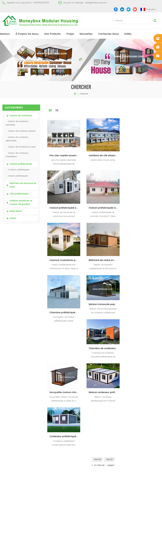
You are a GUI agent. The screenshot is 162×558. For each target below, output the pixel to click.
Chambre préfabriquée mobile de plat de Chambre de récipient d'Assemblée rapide (65, 260)
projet (70, 34)
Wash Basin (15, 211)
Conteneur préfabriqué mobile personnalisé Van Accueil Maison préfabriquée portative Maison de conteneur (65, 340)
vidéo (127, 34)
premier (97, 362)
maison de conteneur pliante (20, 131)
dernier (109, 362)
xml (4, 482)
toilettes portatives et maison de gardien (20, 202)
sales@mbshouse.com (96, 2)
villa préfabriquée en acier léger (94, 482)
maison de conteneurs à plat (20, 146)
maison (5, 34)
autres (12, 218)
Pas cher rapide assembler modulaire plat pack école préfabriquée (65, 155)
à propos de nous (27, 34)
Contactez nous (108, 34)
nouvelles (86, 34)
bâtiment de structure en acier (22, 185)
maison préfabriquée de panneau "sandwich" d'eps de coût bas (65, 208)
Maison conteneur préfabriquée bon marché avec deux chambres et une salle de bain (143, 296)
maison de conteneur (20, 115)
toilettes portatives (88, 448)
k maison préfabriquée (17, 169)
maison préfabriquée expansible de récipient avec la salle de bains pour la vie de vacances (143, 155)
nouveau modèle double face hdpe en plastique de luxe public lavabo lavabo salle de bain (27, 343)
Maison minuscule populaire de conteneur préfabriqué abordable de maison (104, 252)
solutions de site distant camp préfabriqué (104, 155)
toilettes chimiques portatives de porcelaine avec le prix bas (28, 241)
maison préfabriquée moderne (93, 454)
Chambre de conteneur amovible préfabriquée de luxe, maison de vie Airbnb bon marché (143, 252)
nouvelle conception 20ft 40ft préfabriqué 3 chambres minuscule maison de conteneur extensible (28, 326)
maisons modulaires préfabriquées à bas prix (104, 208)
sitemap (6, 477)
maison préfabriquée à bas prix (94, 465)
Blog (4, 471)
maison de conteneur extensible (17, 123)
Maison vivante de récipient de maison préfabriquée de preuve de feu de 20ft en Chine (27, 292)
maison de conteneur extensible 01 (95, 494)
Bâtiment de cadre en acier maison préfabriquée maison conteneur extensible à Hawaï (143, 208)
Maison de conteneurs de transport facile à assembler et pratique (27, 309)
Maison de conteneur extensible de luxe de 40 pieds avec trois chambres (27, 360)
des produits (52, 34)
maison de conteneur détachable (17, 139)
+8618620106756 (41, 2)
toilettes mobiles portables (91, 471)
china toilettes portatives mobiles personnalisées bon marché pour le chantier (26, 258)
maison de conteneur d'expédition (17, 155)
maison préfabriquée (20, 164)
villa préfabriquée (18, 194)
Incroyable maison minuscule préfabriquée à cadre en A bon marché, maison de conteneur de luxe (104, 296)
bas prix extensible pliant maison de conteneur (25, 275)
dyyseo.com (130, 552)
